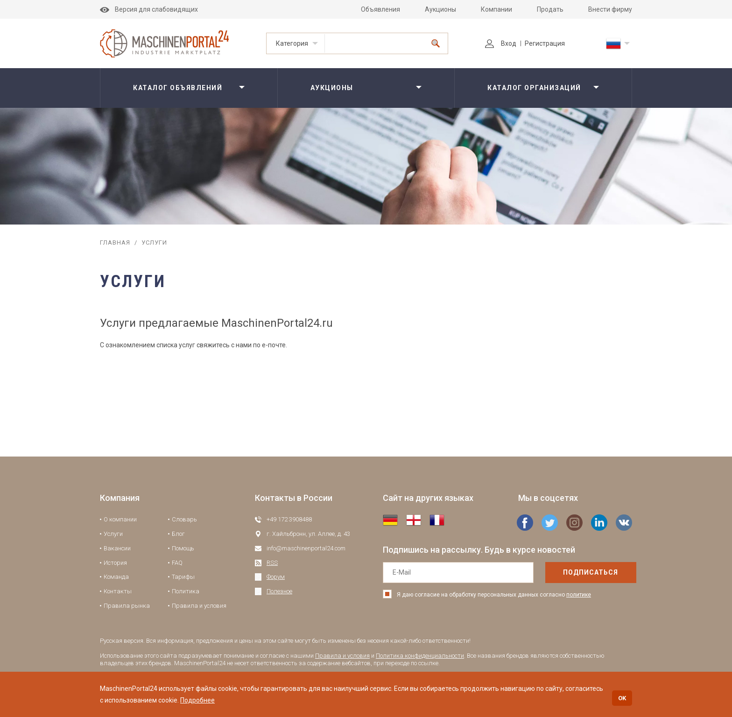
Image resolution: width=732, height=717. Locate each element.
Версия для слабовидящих (149, 9)
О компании (120, 519)
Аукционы (440, 9)
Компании (496, 9)
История (115, 562)
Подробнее (197, 700)
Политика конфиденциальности (420, 655)
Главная (115, 242)
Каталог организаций (534, 87)
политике (578, 594)
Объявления (380, 9)
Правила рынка (127, 605)
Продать (550, 9)
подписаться (570, 572)
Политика (185, 591)
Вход (500, 43)
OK (622, 698)
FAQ (177, 562)
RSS (272, 562)
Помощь (183, 548)
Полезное (279, 591)
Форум (276, 576)
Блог (178, 533)
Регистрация (545, 43)
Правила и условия (199, 605)
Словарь (184, 519)
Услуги (113, 533)
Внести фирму (610, 9)
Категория (292, 43)
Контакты (118, 591)
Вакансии (117, 548)
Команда (116, 576)
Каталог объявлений (177, 87)
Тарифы (183, 576)
